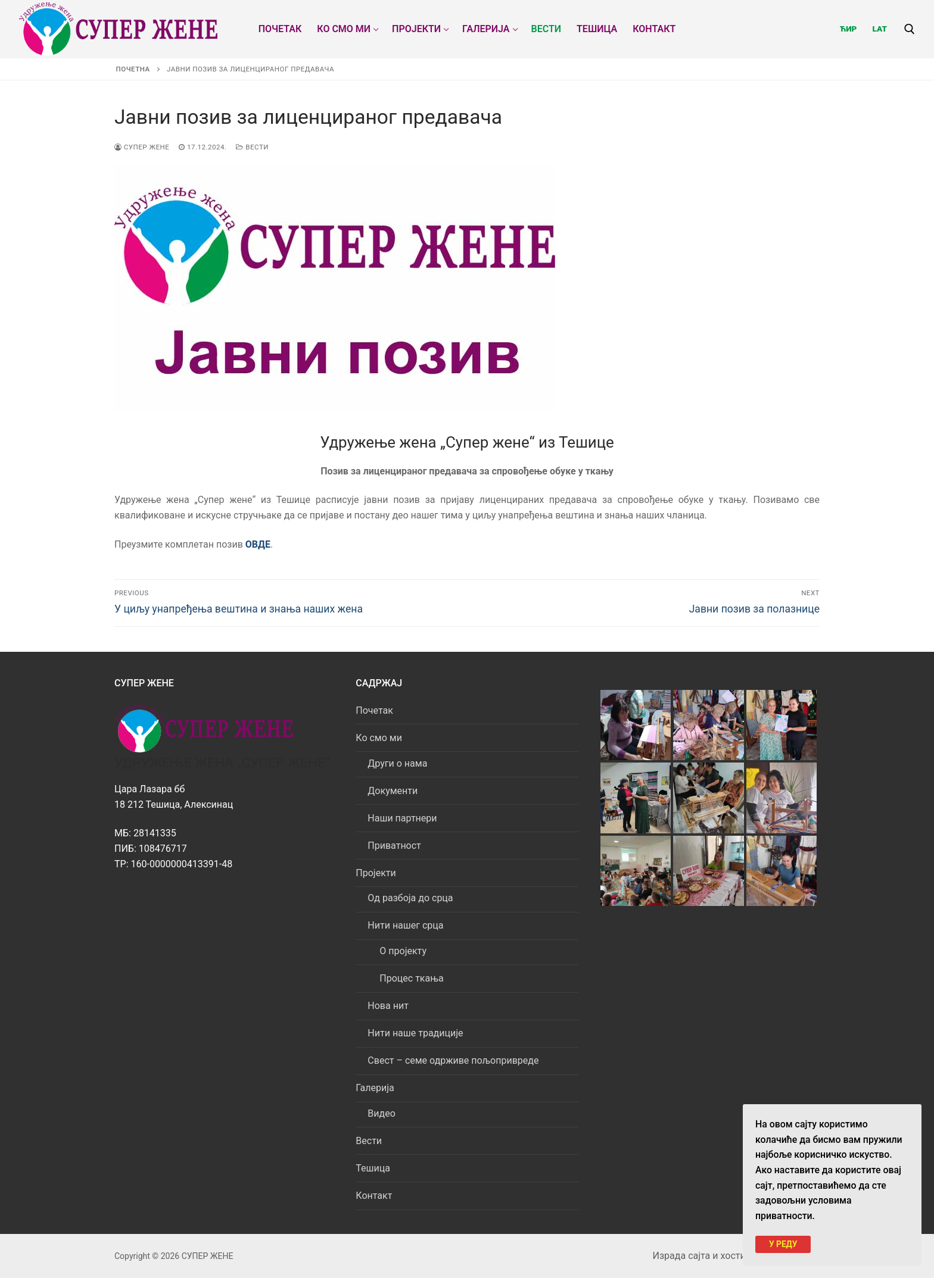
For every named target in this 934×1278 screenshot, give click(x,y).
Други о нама (397, 763)
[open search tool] (909, 29)
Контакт (374, 1195)
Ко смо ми (380, 737)
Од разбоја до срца (410, 898)
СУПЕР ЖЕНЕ (141, 147)
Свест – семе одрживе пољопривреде (453, 1060)
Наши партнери (402, 818)
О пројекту (402, 951)
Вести (252, 147)
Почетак (374, 710)
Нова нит (388, 1005)
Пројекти (377, 873)
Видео (381, 1113)
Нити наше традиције (415, 1033)
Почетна (133, 69)
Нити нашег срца (407, 925)
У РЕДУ (783, 1243)
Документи (393, 790)
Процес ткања (411, 978)
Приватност (394, 845)
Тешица (373, 1168)
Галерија (376, 1087)
